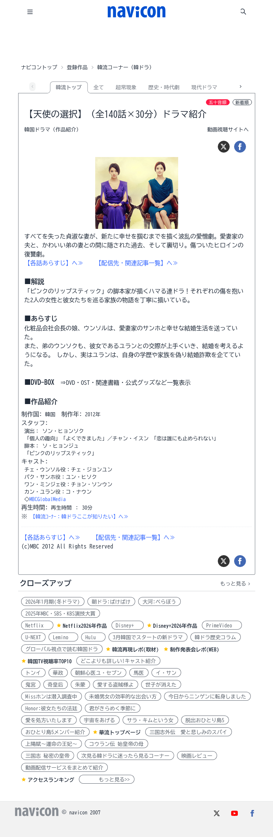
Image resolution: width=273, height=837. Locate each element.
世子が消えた (161, 684)
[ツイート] (224, 147)
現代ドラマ (204, 87)
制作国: (31, 414)
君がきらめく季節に (112, 708)
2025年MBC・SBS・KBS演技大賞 (61, 613)
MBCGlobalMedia (48, 499)
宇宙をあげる (99, 720)
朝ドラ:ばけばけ (111, 601)
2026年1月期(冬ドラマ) (53, 601)
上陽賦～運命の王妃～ (51, 744)
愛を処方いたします (49, 720)
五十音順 (218, 102)
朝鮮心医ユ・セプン (98, 673)
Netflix (37, 625)
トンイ (33, 673)
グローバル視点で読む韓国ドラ (62, 649)
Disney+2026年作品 (175, 625)
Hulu (93, 637)
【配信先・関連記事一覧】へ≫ (137, 263)
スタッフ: (34, 423)
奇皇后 (55, 684)
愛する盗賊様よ (115, 684)
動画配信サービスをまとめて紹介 (64, 767)
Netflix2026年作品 (85, 625)
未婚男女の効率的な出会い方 (123, 696)
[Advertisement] (136, 42)
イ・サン (166, 673)
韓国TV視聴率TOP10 (50, 661)
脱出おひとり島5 (205, 720)
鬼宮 (31, 684)
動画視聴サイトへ (228, 129)
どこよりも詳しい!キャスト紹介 (118, 661)
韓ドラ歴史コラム (215, 637)
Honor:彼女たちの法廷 (51, 708)
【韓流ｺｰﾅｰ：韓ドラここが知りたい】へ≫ (79, 516)
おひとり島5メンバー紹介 (55, 732)
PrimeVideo (221, 625)
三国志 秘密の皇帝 (48, 755)
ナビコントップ (39, 67)
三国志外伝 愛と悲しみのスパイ (188, 732)
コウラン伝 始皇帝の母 (116, 744)
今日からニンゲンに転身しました (207, 696)
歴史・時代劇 (164, 87)
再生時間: (34, 507)
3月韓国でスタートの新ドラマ (148, 637)
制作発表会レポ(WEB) (194, 649)
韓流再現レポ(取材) (135, 649)
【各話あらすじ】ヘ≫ (54, 263)
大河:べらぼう (159, 601)
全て (99, 87)
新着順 (242, 102)
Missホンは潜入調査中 (51, 696)
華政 (58, 673)
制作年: (71, 414)
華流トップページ (120, 732)
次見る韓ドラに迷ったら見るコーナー (125, 755)
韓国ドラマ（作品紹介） (52, 129)
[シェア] (240, 147)
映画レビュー (197, 755)
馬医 (139, 673)
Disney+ (127, 625)
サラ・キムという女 (150, 720)
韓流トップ (69, 87)
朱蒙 (80, 684)
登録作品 (77, 67)
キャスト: (34, 461)
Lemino (63, 637)
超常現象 (126, 87)
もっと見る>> (106, 779)
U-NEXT (33, 637)
